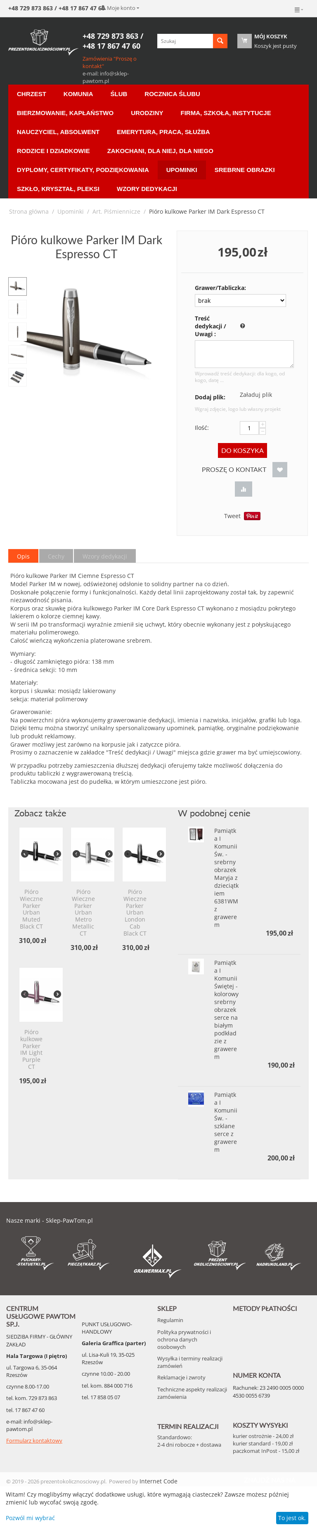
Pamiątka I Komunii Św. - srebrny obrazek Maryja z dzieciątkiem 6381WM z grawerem (226, 878)
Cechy (56, 556)
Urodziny (147, 112)
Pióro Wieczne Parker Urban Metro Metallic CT (83, 913)
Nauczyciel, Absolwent (58, 131)
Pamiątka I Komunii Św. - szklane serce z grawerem (225, 1122)
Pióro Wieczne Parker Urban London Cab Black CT (135, 913)
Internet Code (158, 1481)
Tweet (232, 516)
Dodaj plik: (210, 397)
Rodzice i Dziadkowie (53, 150)
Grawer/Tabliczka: (214, 288)
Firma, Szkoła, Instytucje (226, 112)
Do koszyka (242, 450)
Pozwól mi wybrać (30, 1518)
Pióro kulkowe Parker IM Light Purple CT (31, 1049)
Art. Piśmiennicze (116, 211)
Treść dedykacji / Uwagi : (210, 326)
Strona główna (29, 211)
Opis (23, 556)
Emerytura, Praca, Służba (163, 131)
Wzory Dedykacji (147, 188)
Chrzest (31, 93)
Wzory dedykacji (105, 556)
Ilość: (202, 427)
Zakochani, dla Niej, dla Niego (160, 150)
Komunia (78, 93)
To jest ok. (292, 1518)
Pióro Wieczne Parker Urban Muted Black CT (31, 909)
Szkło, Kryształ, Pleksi (58, 188)
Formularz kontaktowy (34, 1440)
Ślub (119, 93)
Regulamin (170, 1320)
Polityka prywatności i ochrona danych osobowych (184, 1339)
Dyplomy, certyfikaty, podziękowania (83, 169)
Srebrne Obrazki (245, 169)
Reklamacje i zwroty (181, 1377)
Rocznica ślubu (172, 93)
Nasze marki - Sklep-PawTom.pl (49, 1220)
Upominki (181, 169)
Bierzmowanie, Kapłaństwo (65, 112)
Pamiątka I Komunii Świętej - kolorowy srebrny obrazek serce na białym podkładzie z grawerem (226, 1010)
